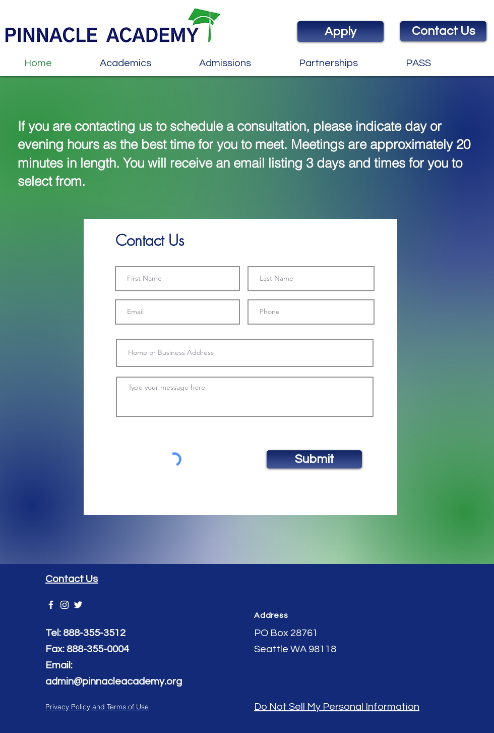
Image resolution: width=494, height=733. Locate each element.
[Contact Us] (443, 31)
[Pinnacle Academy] (50, 604)
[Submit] (314, 459)
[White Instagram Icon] (64, 604)
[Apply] (340, 31)
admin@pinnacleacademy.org (113, 681)
